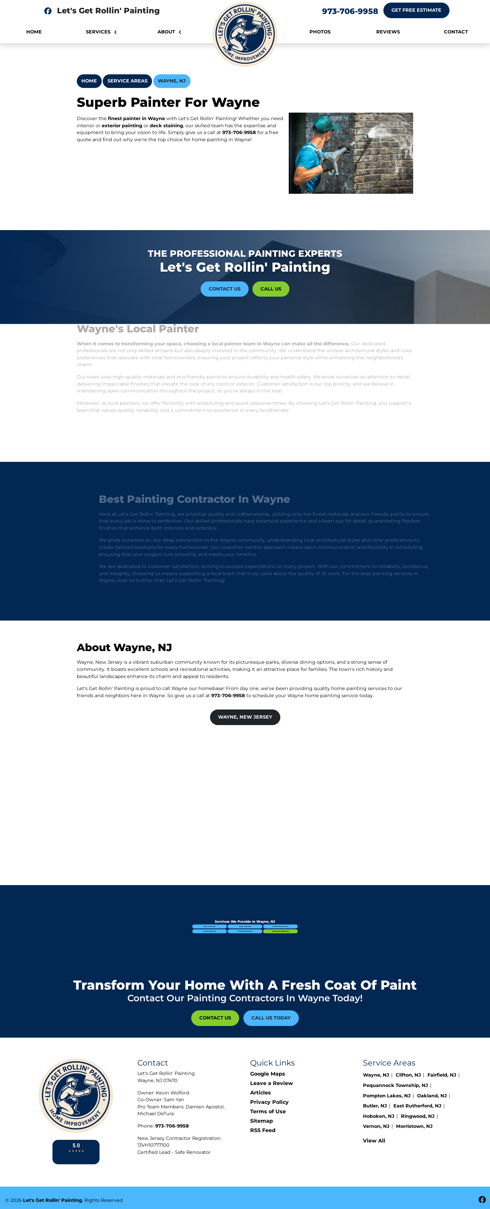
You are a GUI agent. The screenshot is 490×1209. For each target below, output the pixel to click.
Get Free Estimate (416, 10)
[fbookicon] (482, 1200)
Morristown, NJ (414, 1126)
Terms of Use (268, 1111)
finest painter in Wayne (136, 118)
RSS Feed (262, 1130)
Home (89, 81)
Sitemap (261, 1121)
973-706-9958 (350, 11)
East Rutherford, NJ (417, 1106)
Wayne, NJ (172, 81)
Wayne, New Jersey (245, 717)
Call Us (271, 289)
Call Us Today (271, 1018)
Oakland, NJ (432, 1096)
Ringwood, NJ (418, 1116)
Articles (260, 1093)
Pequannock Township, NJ (395, 1085)
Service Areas (127, 81)
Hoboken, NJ (378, 1116)
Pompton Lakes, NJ (387, 1096)
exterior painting (122, 126)
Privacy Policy (269, 1102)
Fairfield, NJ (441, 1075)
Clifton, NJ (408, 1075)
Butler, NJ (375, 1106)
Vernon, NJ (376, 1126)
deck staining (166, 126)
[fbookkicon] (48, 11)
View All (374, 1141)
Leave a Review (271, 1083)
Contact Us (224, 289)
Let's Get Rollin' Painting (52, 1200)
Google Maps (267, 1074)
